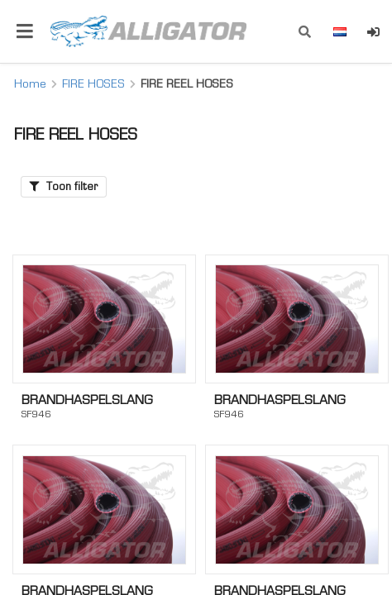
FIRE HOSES (93, 83)
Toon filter (63, 186)
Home (30, 83)
